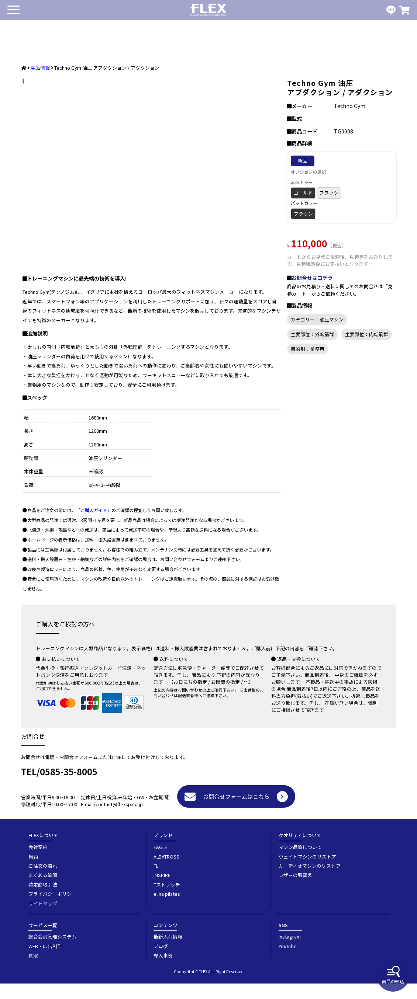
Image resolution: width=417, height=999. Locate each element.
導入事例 (163, 970)
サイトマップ (42, 918)
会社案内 (38, 862)
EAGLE (160, 862)
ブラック (328, 192)
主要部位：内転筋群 (366, 334)
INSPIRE (162, 890)
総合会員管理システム (52, 952)
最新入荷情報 (168, 952)
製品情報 (40, 67)
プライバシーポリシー (52, 909)
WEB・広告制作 (45, 961)
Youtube (288, 961)
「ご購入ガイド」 (93, 525)
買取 (33, 970)
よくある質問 (42, 890)
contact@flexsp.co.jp (119, 819)
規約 (33, 872)
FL (156, 881)
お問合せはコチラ (312, 277)
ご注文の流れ (42, 881)
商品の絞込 (393, 975)
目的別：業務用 (307, 348)
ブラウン (303, 213)
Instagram (290, 952)
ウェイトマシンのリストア (307, 872)
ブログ (161, 961)
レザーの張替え (295, 890)
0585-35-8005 (68, 786)
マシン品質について (300, 862)
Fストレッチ (167, 900)
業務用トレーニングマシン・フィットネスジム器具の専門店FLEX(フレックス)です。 (208, 10)
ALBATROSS (166, 872)
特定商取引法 (42, 900)
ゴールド (303, 192)
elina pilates (167, 909)
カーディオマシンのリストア (310, 881)
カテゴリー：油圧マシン (317, 319)
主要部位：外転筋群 (312, 334)
